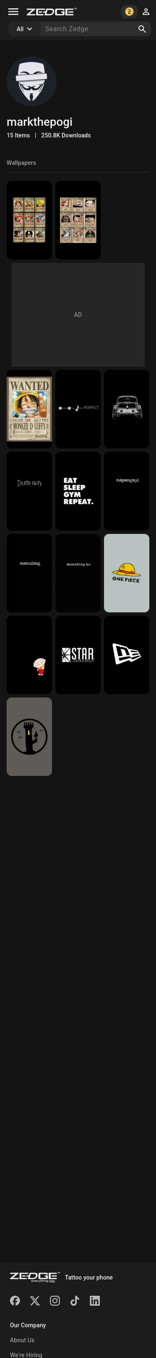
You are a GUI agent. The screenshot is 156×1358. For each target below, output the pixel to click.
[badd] (126, 491)
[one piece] (78, 220)
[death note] (29, 491)
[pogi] (78, 573)
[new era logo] (126, 655)
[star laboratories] (78, 655)
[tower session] (29, 736)
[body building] (78, 491)
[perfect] (78, 409)
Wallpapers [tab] (21, 162)
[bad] (29, 573)
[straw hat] (126, 573)
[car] (126, 409)
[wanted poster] (29, 220)
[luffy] (29, 409)
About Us (22, 1340)
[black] (29, 655)
